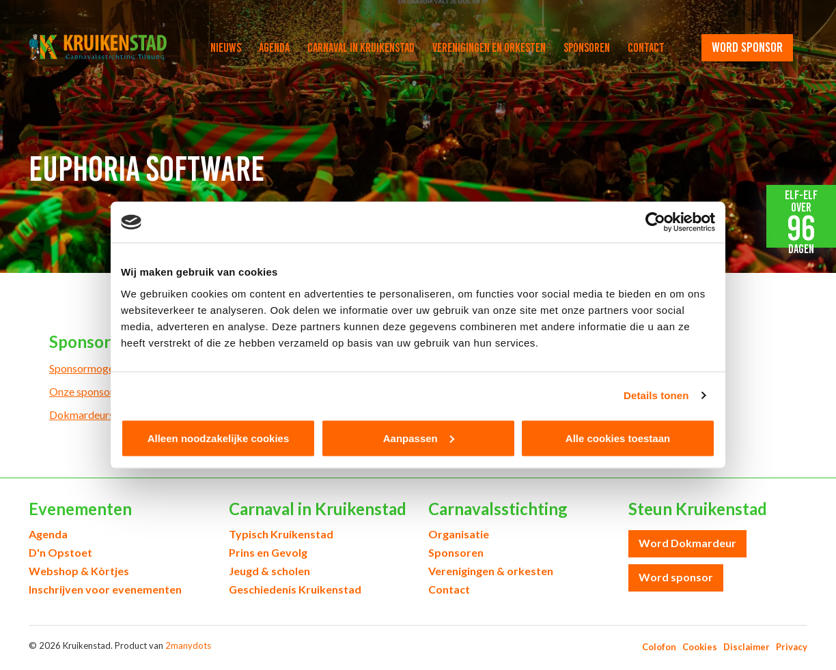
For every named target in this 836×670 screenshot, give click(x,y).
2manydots (188, 645)
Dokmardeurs (81, 414)
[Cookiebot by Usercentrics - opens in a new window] (655, 222)
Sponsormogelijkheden (102, 368)
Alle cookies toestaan (618, 437)
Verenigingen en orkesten (489, 47)
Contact (646, 47)
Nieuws (225, 47)
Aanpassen (418, 437)
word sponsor (747, 47)
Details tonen (656, 395)
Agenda (274, 47)
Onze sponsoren (87, 391)
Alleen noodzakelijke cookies (219, 437)
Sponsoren (586, 47)
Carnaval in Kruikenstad (361, 47)
